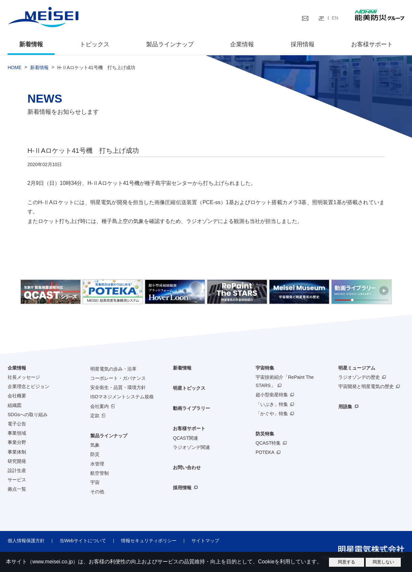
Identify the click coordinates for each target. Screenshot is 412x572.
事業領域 (17, 433)
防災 (95, 454)
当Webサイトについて (83, 540)
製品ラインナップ (108, 435)
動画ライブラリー (191, 408)
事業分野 (17, 442)
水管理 (97, 463)
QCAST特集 (268, 443)
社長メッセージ (24, 377)
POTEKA (265, 452)
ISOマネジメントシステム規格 (122, 396)
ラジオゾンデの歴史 (359, 377)
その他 (97, 491)
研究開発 (17, 461)
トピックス (94, 44)
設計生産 (17, 470)
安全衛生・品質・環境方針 (118, 387)
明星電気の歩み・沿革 (113, 369)
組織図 (14, 405)
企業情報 (242, 44)
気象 (95, 445)
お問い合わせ (187, 467)
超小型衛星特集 (272, 394)
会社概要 (17, 395)
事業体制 (17, 452)
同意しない (383, 561)
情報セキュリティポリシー (149, 540)
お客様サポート (372, 44)
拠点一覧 (17, 489)
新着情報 (31, 44)
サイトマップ (205, 540)
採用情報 (302, 44)
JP (321, 18)
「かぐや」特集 (272, 413)
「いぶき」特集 (272, 404)
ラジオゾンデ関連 (191, 447)
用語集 (345, 406)
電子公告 (17, 423)
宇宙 (95, 482)
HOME (14, 67)
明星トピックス (189, 388)
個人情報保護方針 (26, 540)
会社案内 (99, 406)
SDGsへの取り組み (28, 414)
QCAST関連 (185, 438)
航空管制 (99, 473)
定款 (95, 415)
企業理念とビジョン (28, 386)
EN (335, 18)
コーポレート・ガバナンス (118, 378)
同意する (346, 561)
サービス (17, 479)
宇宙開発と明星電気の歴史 (366, 386)
